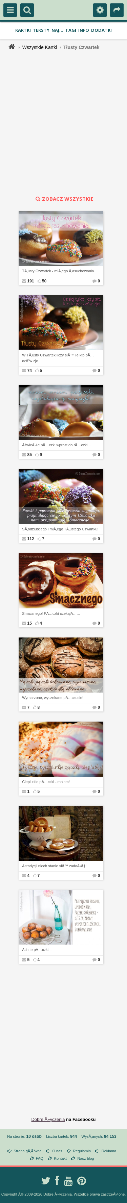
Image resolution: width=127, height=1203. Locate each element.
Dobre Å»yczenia (48, 1119)
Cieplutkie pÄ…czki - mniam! (46, 782)
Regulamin (82, 1151)
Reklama (109, 1151)
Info (83, 30)
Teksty (41, 30)
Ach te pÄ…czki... (36, 950)
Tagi (70, 30)
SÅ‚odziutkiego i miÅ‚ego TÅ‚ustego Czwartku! (60, 529)
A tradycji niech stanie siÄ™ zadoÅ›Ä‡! (54, 866)
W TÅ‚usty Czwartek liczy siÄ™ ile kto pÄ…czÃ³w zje (58, 358)
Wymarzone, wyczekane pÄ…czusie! (52, 698)
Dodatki (101, 30)
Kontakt (60, 1158)
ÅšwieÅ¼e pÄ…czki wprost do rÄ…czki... (56, 445)
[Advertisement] (63, 125)
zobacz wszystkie (63, 198)
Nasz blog (86, 1158)
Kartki (23, 30)
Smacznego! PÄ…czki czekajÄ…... (51, 613)
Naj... (57, 30)
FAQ (39, 1158)
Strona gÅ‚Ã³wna (28, 1151)
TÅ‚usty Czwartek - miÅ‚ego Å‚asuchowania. (58, 271)
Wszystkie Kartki (39, 47)
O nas (57, 1151)
